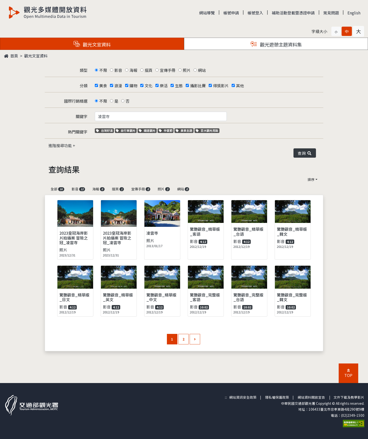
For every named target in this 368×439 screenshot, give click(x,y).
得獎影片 (221, 85)
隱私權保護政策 (277, 397)
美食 (103, 85)
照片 (187, 70)
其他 (240, 85)
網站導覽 (207, 13)
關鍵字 (81, 116)
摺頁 (148, 70)
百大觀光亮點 (207, 130)
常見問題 (331, 13)
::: (226, 397)
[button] (336, 31)
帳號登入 (255, 13)
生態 (179, 85)
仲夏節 (166, 130)
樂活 (164, 85)
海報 (133, 70)
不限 (103, 70)
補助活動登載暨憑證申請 (293, 13)
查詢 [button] (305, 153)
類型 (83, 70)
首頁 (11, 56)
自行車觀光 (125, 130)
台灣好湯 (105, 130)
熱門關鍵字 (77, 132)
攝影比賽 (198, 85)
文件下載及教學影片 (349, 397)
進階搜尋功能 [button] (60, 145)
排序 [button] (311, 179)
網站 (202, 70)
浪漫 (118, 85)
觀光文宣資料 (36, 56)
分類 (83, 85)
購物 (133, 85)
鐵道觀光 (148, 130)
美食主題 (185, 130)
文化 (148, 85)
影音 (118, 70)
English (353, 13)
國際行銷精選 (75, 101)
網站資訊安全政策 (243, 397)
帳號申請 (231, 13)
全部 (57, 189)
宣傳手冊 (167, 70)
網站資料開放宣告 (311, 397)
